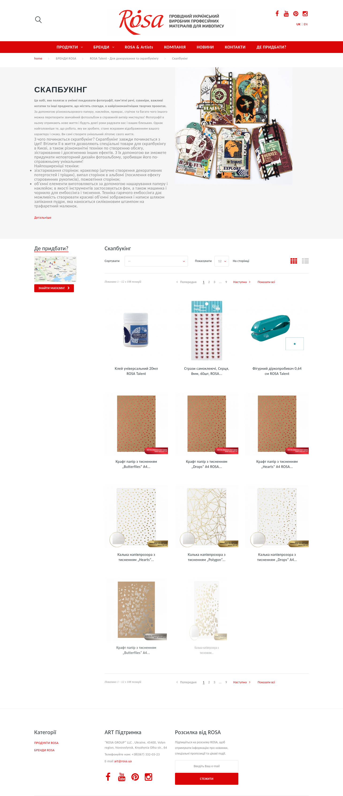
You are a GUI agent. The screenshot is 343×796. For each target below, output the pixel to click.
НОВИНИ (205, 47)
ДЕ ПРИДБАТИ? (271, 47)
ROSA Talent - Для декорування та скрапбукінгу (124, 58)
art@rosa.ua (123, 761)
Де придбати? (51, 248)
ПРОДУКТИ (67, 47)
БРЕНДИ (101, 47)
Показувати (203, 261)
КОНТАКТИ (235, 47)
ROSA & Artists (139, 47)
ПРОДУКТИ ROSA (46, 743)
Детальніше (42, 218)
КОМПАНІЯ (175, 47)
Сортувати (112, 261)
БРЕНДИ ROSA (66, 58)
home (38, 58)
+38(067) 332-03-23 (146, 754)
